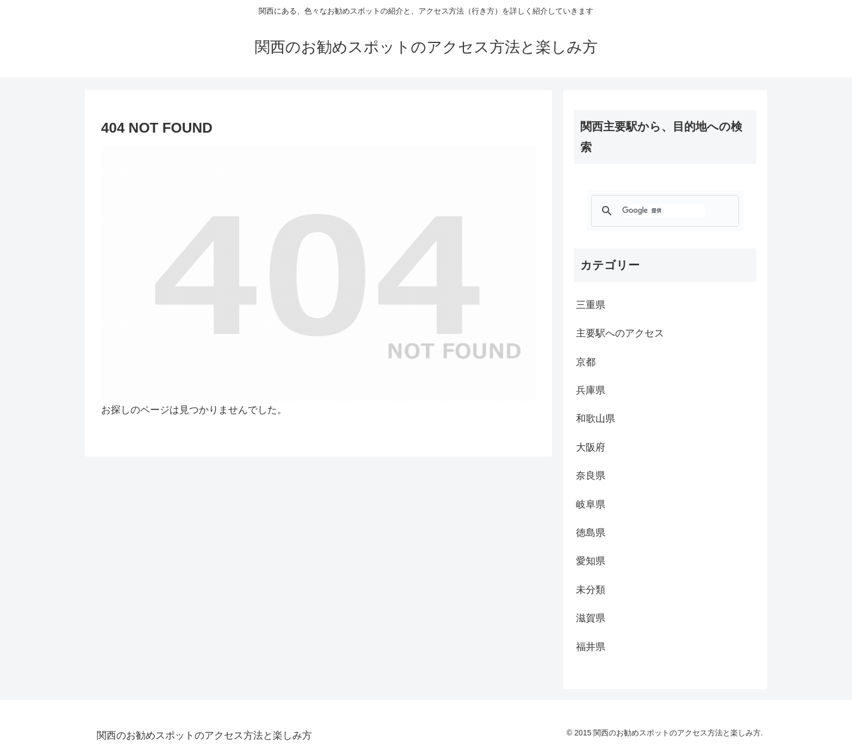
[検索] (663, 210)
